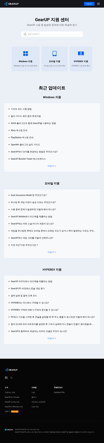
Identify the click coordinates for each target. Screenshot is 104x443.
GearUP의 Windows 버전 (14, 407)
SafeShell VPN (59, 392)
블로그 (33, 397)
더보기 (52, 166)
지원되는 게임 (10, 392)
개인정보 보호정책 (38, 402)
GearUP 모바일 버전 (12, 402)
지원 (33, 392)
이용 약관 (35, 407)
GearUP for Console (12, 397)
